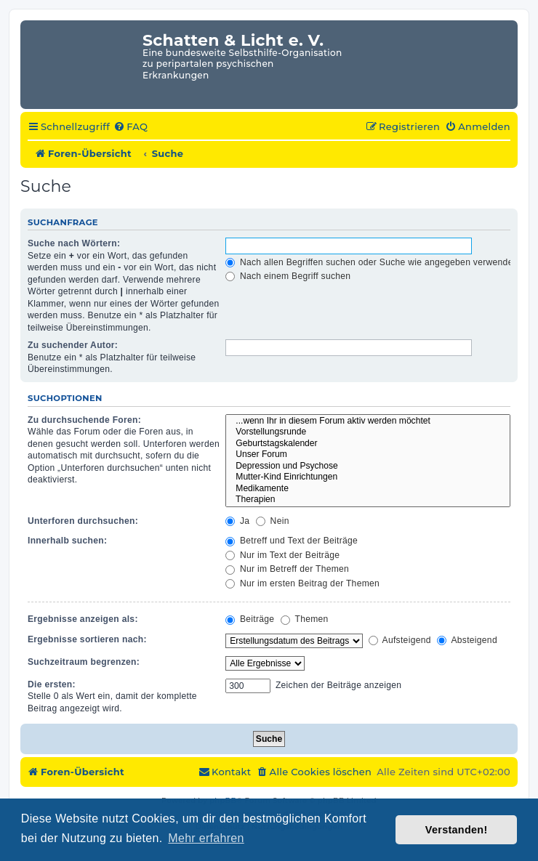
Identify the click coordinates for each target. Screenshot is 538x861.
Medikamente (368, 489)
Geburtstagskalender (368, 444)
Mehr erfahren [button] (206, 838)
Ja (237, 521)
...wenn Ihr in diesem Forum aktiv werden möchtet (368, 421)
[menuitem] (130, 127)
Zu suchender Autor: (73, 345)
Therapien (368, 500)
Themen (305, 619)
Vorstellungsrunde (368, 432)
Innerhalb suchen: (67, 540)
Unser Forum (368, 455)
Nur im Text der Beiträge (282, 555)
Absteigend (467, 640)
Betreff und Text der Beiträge (291, 540)
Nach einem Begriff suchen (287, 276)
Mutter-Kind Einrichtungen (368, 477)
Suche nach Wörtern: (74, 243)
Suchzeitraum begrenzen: (84, 662)
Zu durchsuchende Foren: (84, 420)
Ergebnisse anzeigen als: (83, 619)
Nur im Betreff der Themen (287, 569)
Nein (272, 521)
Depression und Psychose (368, 466)
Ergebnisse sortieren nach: (87, 639)
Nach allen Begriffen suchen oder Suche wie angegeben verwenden (371, 262)
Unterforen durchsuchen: (83, 521)
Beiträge (249, 619)
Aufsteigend (400, 640)
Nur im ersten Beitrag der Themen (302, 583)
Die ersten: (52, 684)
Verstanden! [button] (456, 830)
